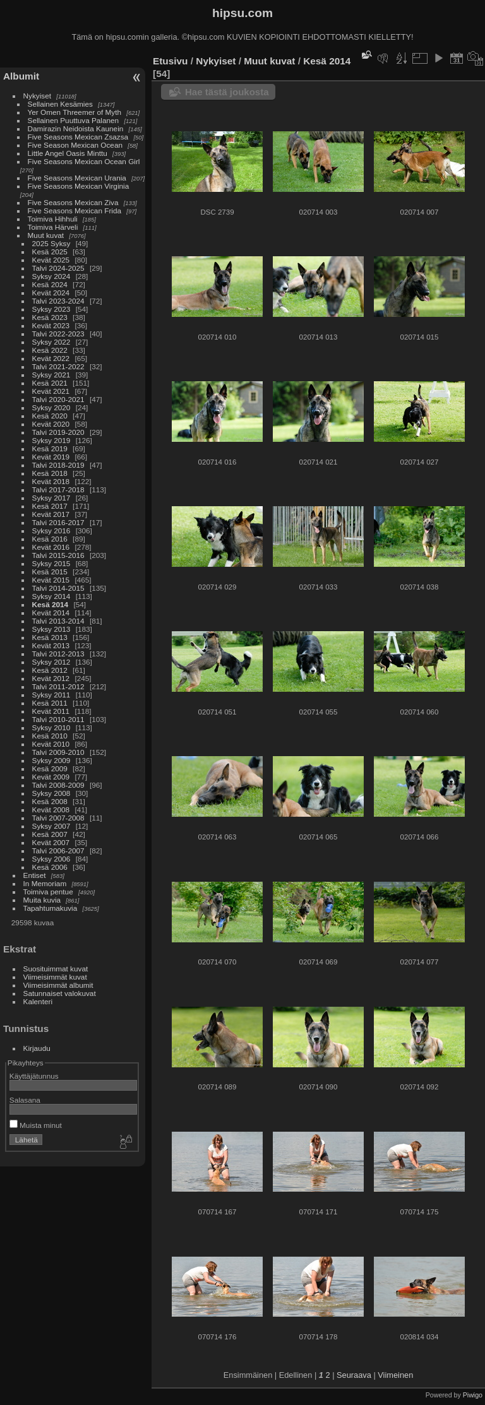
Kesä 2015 (50, 571)
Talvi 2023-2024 (58, 301)
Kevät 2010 (51, 744)
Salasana (24, 1100)
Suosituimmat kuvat (55, 968)
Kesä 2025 (50, 251)
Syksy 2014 (51, 596)
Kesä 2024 (50, 284)
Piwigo (472, 1395)
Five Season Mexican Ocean (75, 145)
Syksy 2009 (51, 760)
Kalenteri (37, 1001)
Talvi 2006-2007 (58, 850)
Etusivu (170, 61)
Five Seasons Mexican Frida (74, 210)
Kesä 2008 (50, 801)
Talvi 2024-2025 (58, 268)
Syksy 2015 (51, 563)
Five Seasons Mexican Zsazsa (78, 137)
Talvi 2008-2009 (58, 785)
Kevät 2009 (51, 777)
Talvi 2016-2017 (58, 522)
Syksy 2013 (51, 629)
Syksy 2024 (51, 276)
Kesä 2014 (50, 604)
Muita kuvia (42, 900)
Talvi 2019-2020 (58, 432)
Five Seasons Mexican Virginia (78, 186)
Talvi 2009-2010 (58, 752)
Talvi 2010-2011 (58, 719)
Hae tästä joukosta (227, 91)
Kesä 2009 (50, 768)
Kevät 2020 (51, 424)
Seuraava (354, 1375)
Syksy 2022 (51, 342)
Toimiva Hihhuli (53, 219)
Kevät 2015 (51, 580)
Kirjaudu (37, 1048)
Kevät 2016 (51, 547)
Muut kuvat (46, 235)
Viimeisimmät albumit (58, 985)
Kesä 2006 (50, 867)
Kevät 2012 (51, 678)
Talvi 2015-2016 (58, 555)
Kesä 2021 (50, 383)
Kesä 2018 (50, 473)
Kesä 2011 (50, 703)
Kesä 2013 (50, 637)
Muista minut (35, 1125)
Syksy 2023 (51, 309)
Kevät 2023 (51, 325)
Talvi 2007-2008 (58, 818)
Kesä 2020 (50, 416)
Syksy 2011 (51, 695)
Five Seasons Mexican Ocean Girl (84, 161)
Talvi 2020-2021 (58, 399)
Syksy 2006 (51, 859)
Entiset (34, 875)
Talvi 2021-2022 (58, 366)
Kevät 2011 (51, 711)
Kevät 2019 (51, 457)
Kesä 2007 (50, 834)
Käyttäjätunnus (34, 1076)
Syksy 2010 (51, 727)
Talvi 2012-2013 (58, 653)
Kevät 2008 (51, 809)
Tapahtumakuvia (50, 908)
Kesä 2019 (50, 448)
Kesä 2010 (50, 736)
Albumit (21, 76)
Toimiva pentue (48, 891)
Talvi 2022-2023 (58, 333)
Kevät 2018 (51, 481)
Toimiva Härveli (53, 227)
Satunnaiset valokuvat (59, 993)
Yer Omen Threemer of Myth (74, 112)
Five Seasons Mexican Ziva (73, 202)
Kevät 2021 (51, 391)
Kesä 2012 (50, 670)
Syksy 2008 (51, 793)
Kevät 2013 (51, 645)
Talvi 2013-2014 (58, 621)
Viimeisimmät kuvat (55, 977)
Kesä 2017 (50, 506)
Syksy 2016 (51, 530)
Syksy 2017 (51, 498)
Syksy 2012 (51, 662)
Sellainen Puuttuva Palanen (73, 120)
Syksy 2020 (51, 407)
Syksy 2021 (51, 375)
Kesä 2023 (50, 317)
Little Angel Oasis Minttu (67, 153)
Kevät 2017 (51, 514)
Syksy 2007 (51, 826)
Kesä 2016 (50, 539)
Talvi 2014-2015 (58, 588)
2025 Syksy (51, 243)
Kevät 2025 (51, 260)
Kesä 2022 (50, 350)
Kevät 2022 (51, 358)
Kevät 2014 (51, 612)
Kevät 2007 (51, 842)
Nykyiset (37, 96)
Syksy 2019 (51, 440)
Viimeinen (395, 1375)
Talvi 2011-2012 (58, 686)
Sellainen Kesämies (60, 104)
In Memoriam (45, 883)
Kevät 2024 (51, 292)
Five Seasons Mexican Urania (77, 178)
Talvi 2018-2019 (58, 465)
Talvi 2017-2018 (58, 489)
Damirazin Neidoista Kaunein (76, 128)
